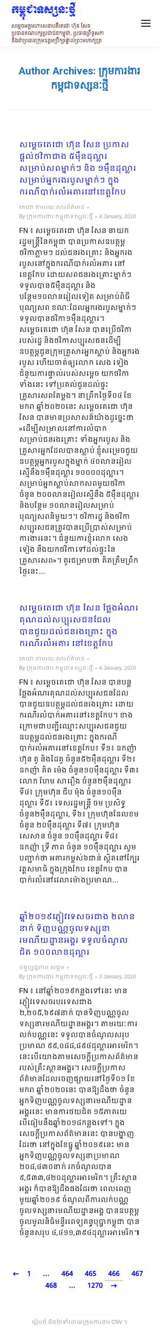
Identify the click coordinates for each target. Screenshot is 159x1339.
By (56, 217)
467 (137, 1274)
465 (90, 1274)
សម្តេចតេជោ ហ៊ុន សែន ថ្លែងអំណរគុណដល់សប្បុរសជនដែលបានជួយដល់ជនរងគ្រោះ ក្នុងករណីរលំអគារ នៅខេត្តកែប (78, 626)
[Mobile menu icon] (146, 23)
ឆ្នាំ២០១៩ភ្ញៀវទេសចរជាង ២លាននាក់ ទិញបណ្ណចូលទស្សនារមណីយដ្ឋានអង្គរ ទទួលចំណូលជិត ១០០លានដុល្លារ (77, 935)
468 (51, 1286)
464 (67, 1274)
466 (114, 1274)
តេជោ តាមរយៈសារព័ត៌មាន (52, 207)
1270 (95, 1286)
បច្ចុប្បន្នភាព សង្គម (41, 968)
